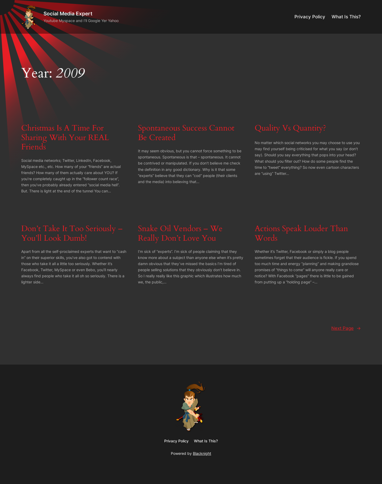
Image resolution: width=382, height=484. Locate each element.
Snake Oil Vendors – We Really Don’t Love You (180, 233)
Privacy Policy (309, 16)
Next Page (346, 328)
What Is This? (346, 16)
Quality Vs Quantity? (290, 128)
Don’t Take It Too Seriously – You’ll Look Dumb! (72, 233)
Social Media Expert (68, 13)
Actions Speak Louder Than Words (301, 233)
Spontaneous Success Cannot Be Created (186, 133)
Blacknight (202, 453)
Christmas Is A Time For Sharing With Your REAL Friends (65, 138)
